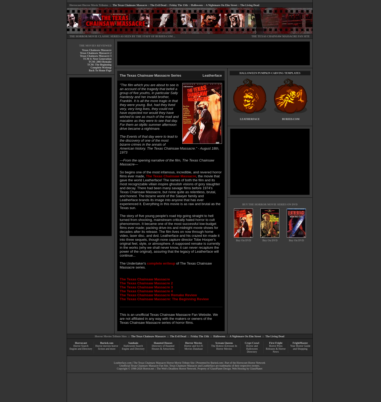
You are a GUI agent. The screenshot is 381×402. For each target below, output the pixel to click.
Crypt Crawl (252, 342)
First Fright (275, 342)
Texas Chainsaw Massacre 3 (95, 55)
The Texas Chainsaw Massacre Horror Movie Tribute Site (163, 362)
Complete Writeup (100, 67)
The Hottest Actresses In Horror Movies (224, 347)
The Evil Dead (158, 5)
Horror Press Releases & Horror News (276, 348)
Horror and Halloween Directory (252, 348)
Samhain (133, 342)
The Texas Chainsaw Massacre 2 (146, 283)
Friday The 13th (178, 5)
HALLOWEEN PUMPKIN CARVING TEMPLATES (269, 73)
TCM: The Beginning (99, 64)
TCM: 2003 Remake (100, 61)
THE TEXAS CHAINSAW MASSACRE (274, 36)
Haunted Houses (163, 342)
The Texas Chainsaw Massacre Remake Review (158, 295)
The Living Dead (249, 5)
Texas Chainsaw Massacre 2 (95, 53)
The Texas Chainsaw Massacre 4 (146, 291)
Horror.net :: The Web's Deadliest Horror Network (169, 368)
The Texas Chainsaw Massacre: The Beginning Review (164, 299)
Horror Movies (193, 342)
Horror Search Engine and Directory (81, 347)
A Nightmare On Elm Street (221, 5)
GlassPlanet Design (220, 368)
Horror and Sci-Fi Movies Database (193, 347)
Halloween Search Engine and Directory (133, 347)
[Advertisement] (90, 156)
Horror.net (76, 5)
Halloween (197, 5)
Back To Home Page (100, 70)
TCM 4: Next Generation (97, 58)
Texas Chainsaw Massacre (97, 50)
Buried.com (107, 342)
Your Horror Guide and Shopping (300, 347)
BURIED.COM (164, 36)
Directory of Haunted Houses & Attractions (163, 347)
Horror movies (103, 345)
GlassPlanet (256, 368)
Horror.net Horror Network (251, 362)
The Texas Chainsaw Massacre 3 (146, 287)
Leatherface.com (122, 362)
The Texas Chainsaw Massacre (129, 5)
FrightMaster (300, 342)
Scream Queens (224, 342)
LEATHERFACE (250, 119)
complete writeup (161, 263)
